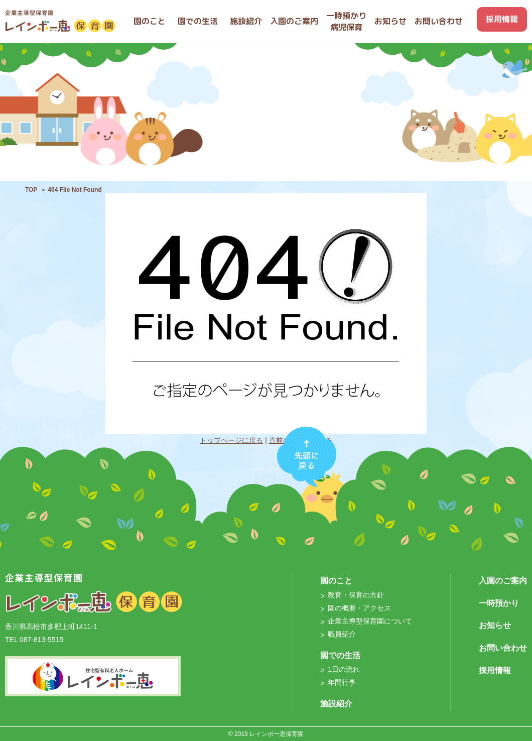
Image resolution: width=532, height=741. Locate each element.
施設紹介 (336, 703)
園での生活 (340, 655)
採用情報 (495, 670)
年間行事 (342, 682)
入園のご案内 (503, 580)
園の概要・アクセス (359, 608)
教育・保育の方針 (356, 595)
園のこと (336, 580)
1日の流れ (344, 669)
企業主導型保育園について (370, 621)
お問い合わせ (503, 648)
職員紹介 (342, 634)
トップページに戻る (231, 440)
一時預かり (499, 603)
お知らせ (495, 625)
